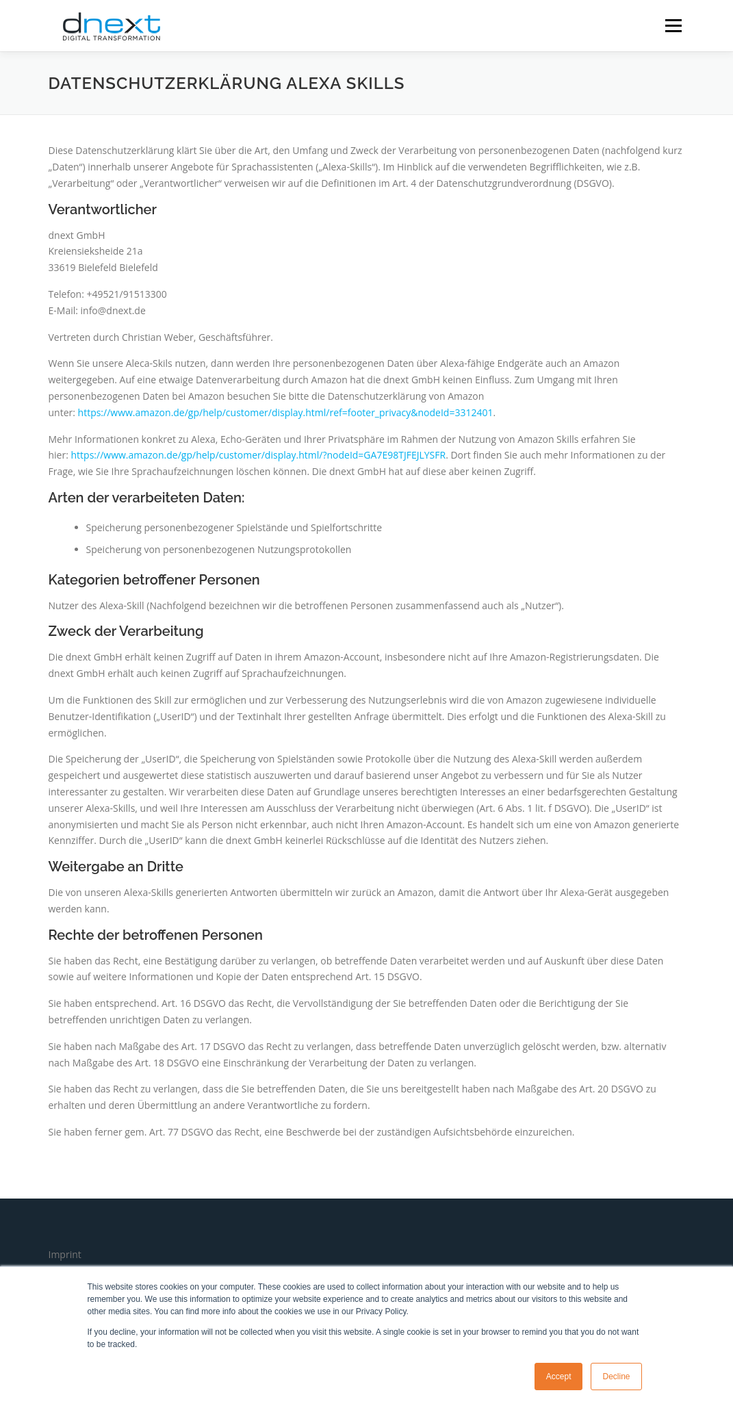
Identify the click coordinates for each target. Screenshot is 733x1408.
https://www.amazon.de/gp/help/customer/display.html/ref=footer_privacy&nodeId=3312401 (285, 412)
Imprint (65, 1254)
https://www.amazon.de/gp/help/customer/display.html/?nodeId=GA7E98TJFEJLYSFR (258, 454)
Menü (673, 25)
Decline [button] (616, 1376)
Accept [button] (558, 1376)
